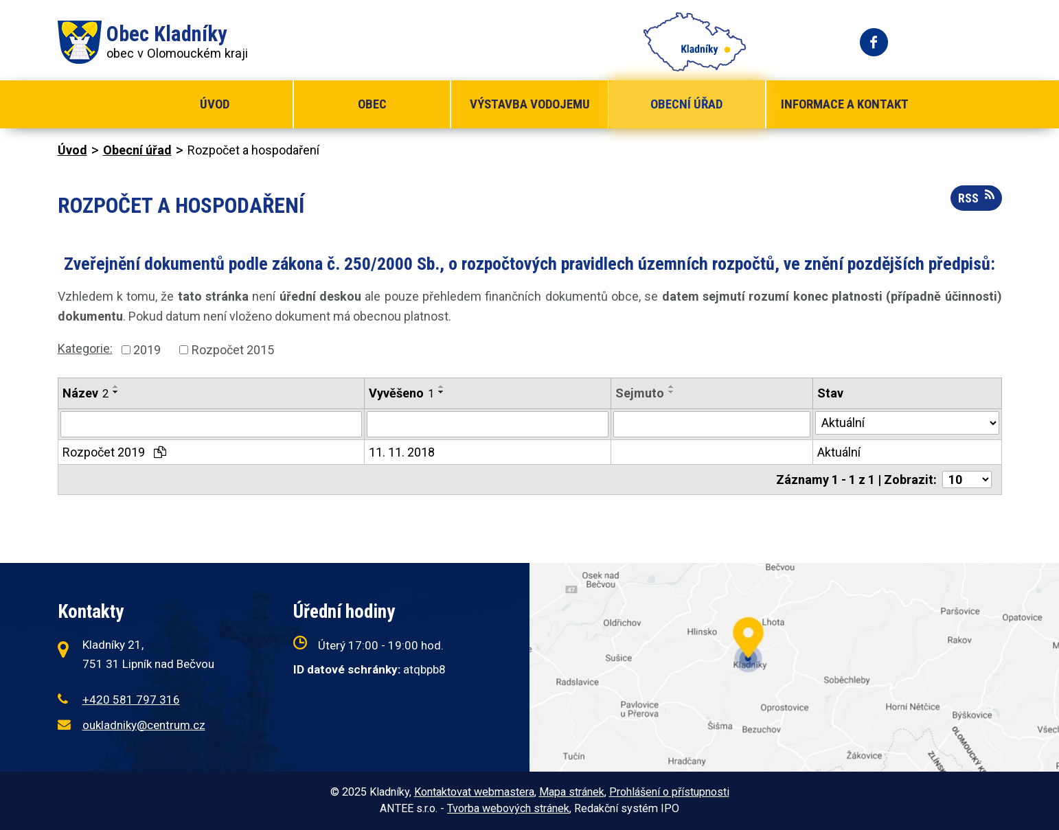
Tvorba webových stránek (508, 808)
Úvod (214, 104)
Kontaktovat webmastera (474, 791)
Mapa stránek (571, 791)
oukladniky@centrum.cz (143, 725)
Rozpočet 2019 (114, 452)
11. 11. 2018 (402, 452)
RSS (976, 197)
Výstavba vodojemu (530, 104)
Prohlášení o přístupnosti (669, 791)
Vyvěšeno (401, 393)
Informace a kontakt (845, 104)
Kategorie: (85, 348)
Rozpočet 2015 (233, 350)
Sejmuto (639, 393)
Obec (372, 104)
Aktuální (839, 452)
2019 (147, 350)
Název (85, 393)
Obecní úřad (686, 104)
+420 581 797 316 (131, 699)
